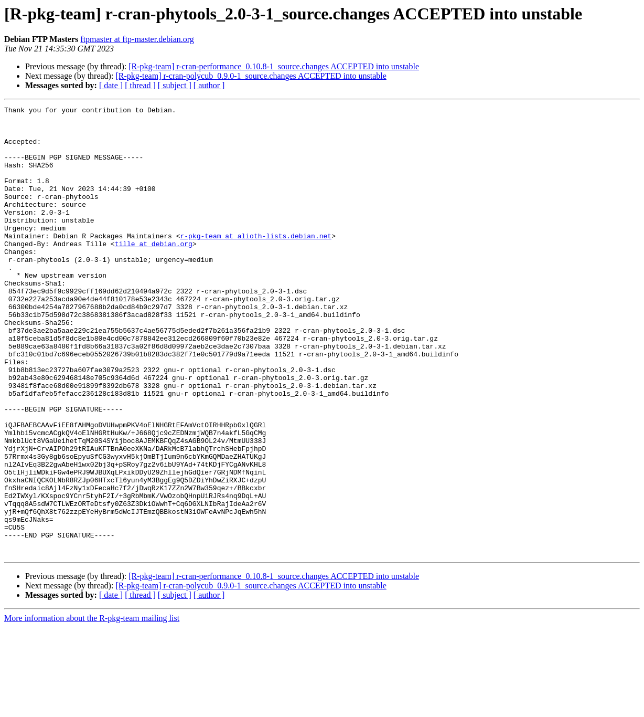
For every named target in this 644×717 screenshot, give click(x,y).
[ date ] (111, 85)
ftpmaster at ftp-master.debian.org (137, 39)
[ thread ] (140, 85)
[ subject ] (174, 85)
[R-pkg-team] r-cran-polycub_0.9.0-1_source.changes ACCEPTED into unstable (250, 75)
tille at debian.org (153, 272)
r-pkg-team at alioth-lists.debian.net (255, 262)
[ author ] (209, 85)
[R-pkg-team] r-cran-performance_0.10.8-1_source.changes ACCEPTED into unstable (273, 66)
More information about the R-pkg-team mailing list (91, 707)
